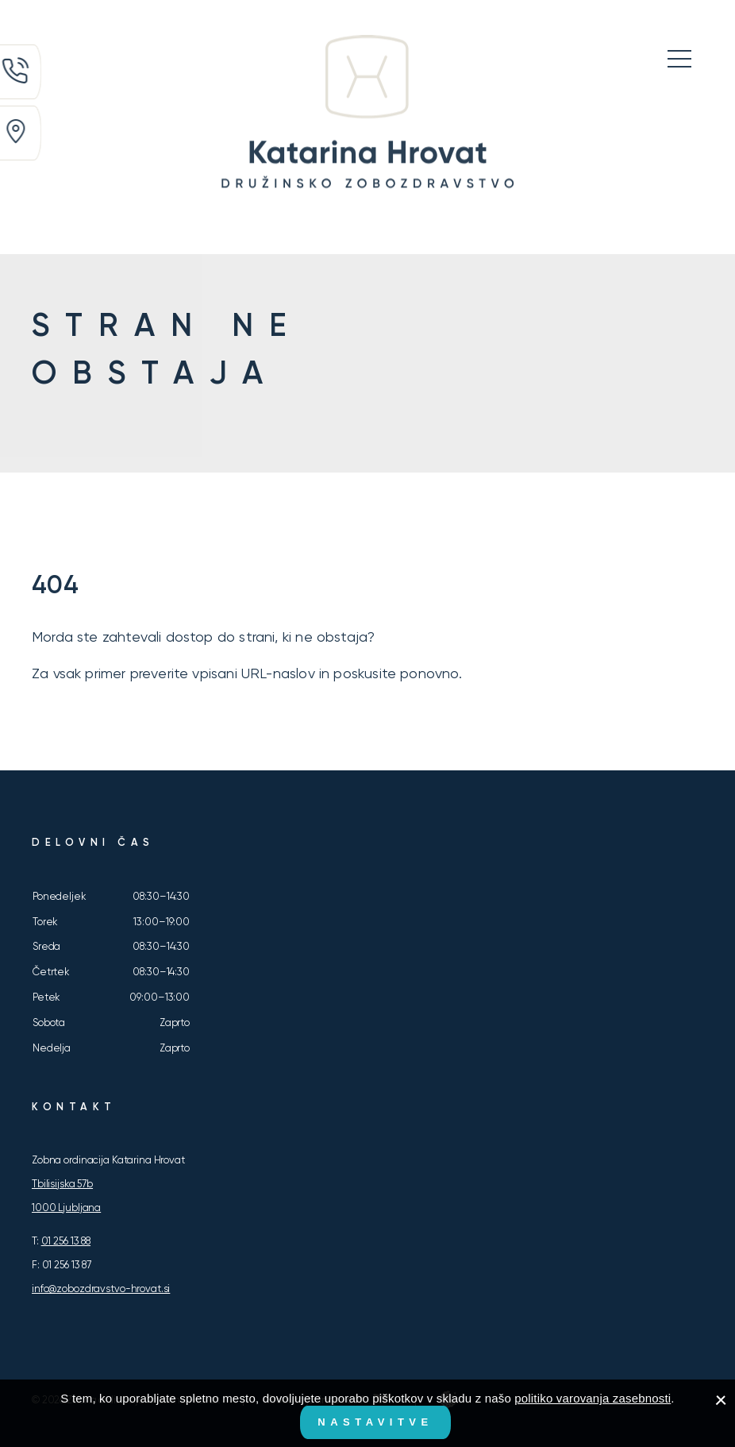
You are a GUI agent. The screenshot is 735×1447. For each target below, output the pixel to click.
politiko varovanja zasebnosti (592, 1398)
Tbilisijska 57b (62, 1184)
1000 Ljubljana (66, 1208)
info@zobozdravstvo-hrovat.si (101, 1289)
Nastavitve (375, 1422)
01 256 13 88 (65, 1241)
